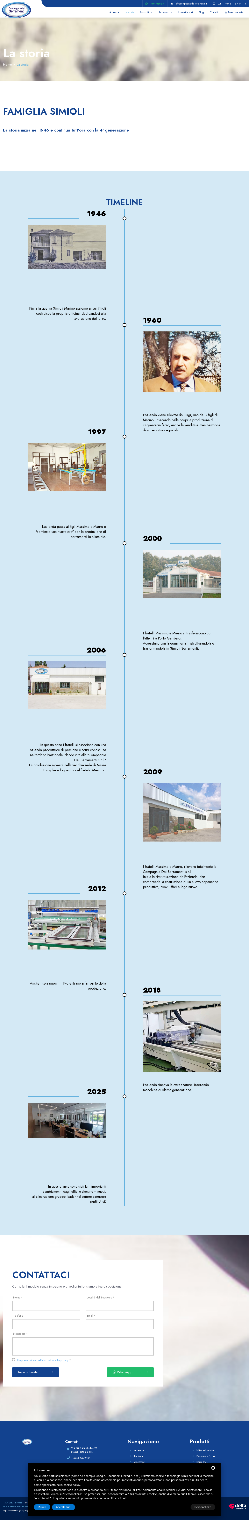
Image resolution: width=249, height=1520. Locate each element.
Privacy (27, 1502)
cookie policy (71, 1484)
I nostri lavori (185, 12)
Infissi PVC (202, 1462)
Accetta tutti (203, 1507)
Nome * (18, 1297)
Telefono (18, 1316)
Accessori (164, 12)
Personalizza (46, 1507)
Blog (201, 12)
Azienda (114, 12)
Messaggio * (20, 1334)
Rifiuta (182, 1507)
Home (7, 64)
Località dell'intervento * (101, 1297)
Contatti (214, 12)
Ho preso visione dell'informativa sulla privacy (42, 1360)
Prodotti (145, 12)
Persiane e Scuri (205, 1456)
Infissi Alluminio (205, 1450)
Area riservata (235, 12)
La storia (129, 12)
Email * (91, 1316)
